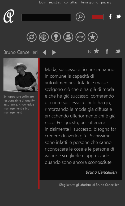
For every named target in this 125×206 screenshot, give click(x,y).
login (42, 2)
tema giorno (89, 2)
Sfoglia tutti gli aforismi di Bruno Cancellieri (89, 185)
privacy (106, 2)
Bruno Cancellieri (101, 172)
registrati (55, 2)
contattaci (71, 2)
